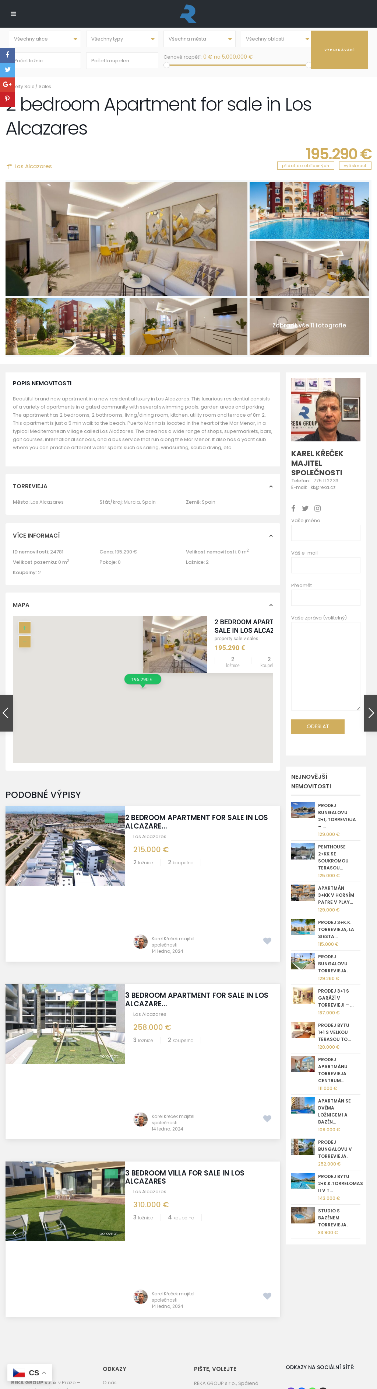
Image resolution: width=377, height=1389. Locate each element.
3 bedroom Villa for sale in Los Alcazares (193, 1031)
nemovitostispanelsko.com (226, 1357)
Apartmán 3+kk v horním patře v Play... (336, 900)
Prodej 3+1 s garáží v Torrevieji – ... (335, 1003)
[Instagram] (291, 1314)
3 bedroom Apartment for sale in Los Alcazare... (197, 929)
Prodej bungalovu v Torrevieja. (335, 1154)
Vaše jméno (305, 525)
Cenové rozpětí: (182, 59)
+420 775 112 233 (236, 1322)
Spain (149, 507)
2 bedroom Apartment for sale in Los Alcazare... (197, 827)
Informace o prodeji (127, 1339)
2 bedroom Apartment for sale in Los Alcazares (260, 631)
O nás (110, 1304)
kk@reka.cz (231, 1330)
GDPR (109, 1357)
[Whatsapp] (312, 1314)
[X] (323, 1314)
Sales (45, 91)
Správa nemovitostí (126, 1348)
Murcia (132, 507)
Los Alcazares (33, 171)
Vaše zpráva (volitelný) (326, 670)
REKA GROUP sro (122, 1322)
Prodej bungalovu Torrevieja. (333, 969)
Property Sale (20, 91)
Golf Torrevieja (121, 1313)
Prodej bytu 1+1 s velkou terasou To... (334, 1037)
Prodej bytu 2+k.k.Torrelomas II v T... (340, 1188)
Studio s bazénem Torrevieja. (333, 1223)
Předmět (301, 590)
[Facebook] (301, 1314)
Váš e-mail (304, 558)
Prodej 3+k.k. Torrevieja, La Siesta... (336, 934)
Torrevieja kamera (125, 1330)
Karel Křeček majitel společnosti (173, 871)
